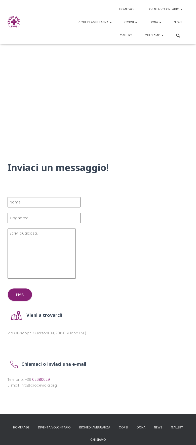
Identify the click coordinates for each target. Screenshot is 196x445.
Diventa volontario (165, 9)
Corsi (130, 22)
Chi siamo (154, 35)
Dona (155, 22)
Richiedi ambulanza (95, 22)
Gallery (126, 35)
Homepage (127, 9)
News (178, 22)
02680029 (41, 379)
